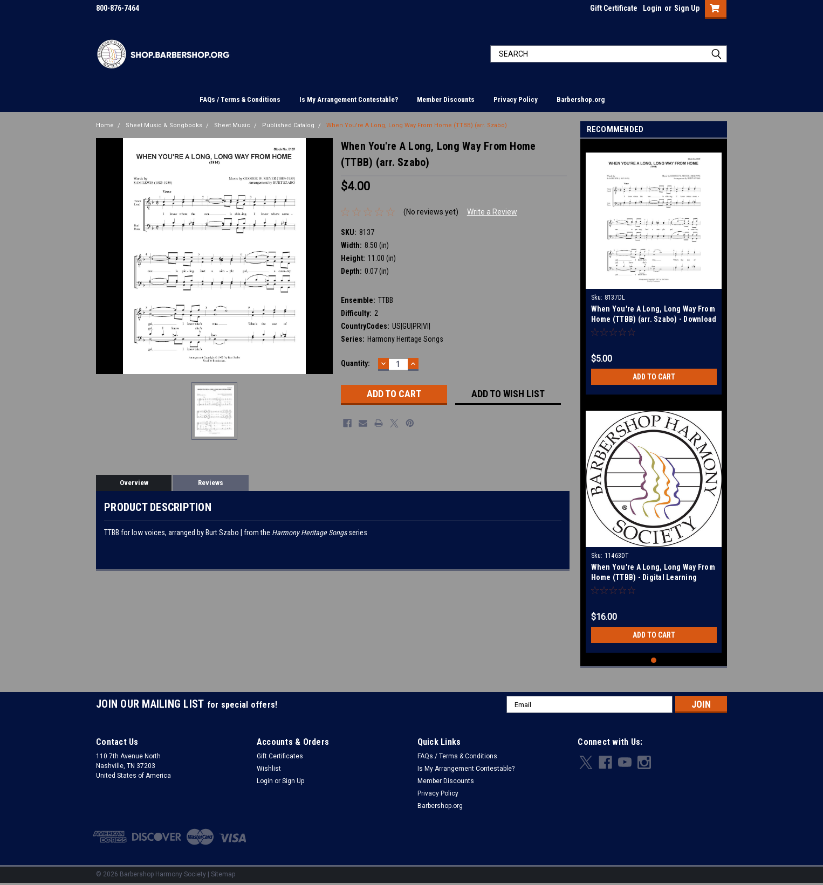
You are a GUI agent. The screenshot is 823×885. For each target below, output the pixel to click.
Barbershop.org (581, 99)
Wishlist (269, 768)
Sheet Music (232, 125)
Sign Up (686, 8)
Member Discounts (446, 99)
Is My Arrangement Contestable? (348, 99)
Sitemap (223, 874)
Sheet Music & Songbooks (164, 125)
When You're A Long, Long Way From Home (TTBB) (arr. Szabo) (416, 125)
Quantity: (355, 363)
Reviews (210, 483)
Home (105, 125)
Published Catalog (288, 125)
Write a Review (492, 212)
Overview (134, 483)
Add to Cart (654, 376)
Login (652, 8)
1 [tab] (654, 660)
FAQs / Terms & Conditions (240, 99)
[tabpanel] (654, 269)
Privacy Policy (515, 99)
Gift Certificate (613, 8)
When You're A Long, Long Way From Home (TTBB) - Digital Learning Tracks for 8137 (653, 577)
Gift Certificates (280, 756)
